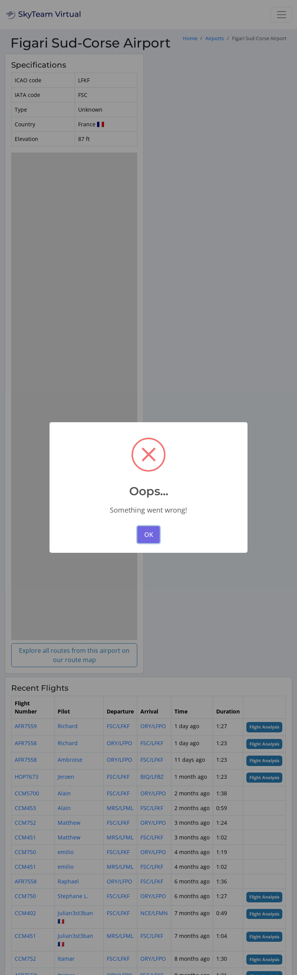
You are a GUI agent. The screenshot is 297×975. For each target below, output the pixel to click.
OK (148, 534)
